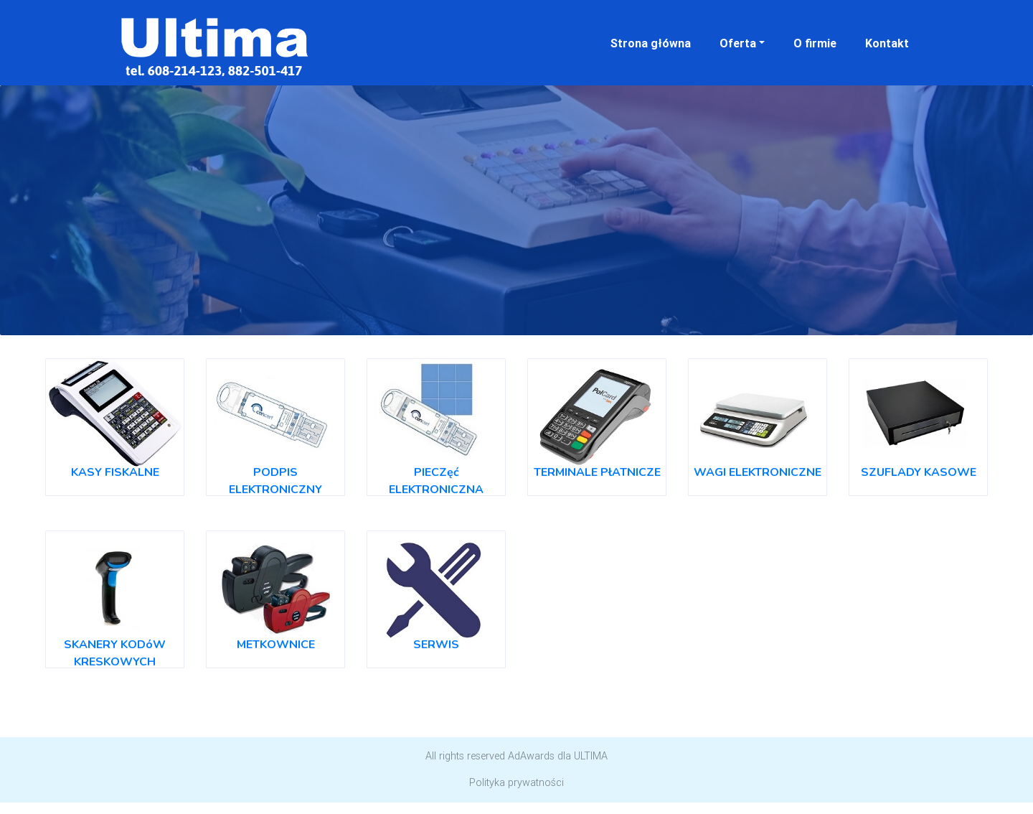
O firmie (814, 43)
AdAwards (531, 755)
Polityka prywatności (516, 782)
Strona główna (650, 43)
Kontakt (887, 43)
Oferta (738, 43)
